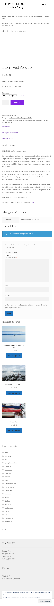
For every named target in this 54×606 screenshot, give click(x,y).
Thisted (7, 511)
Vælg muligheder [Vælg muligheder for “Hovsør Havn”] (14, 430)
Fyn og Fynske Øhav (11, 463)
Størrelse (5, 93)
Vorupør (10, 122)
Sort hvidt (8, 504)
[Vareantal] (5, 102)
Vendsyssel (8, 521)
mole (22, 120)
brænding (13, 120)
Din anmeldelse (11, 258)
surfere (4, 122)
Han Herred (8, 466)
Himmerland (8, 470)
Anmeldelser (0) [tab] (7, 139)
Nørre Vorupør (37, 120)
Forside (7, 31)
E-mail (8, 295)
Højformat (8, 473)
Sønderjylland (9, 508)
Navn (7, 286)
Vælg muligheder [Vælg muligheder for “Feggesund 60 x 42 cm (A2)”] (14, 393)
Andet (6, 453)
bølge (7, 120)
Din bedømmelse (11, 252)
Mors (6, 480)
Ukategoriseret (9, 518)
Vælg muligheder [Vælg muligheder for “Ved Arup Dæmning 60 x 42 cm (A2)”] (14, 356)
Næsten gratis (9, 487)
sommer (45, 120)
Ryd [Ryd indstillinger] (22, 96)
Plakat (7, 497)
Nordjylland (25, 118)
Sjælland (7, 501)
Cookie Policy (37, 597)
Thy (12, 31)
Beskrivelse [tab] (6, 127)
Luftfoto (7, 477)
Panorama (8, 494)
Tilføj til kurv (17, 102)
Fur (6, 459)
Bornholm (8, 456)
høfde (19, 120)
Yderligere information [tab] (10, 133)
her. (33, 202)
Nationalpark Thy (15, 118)
